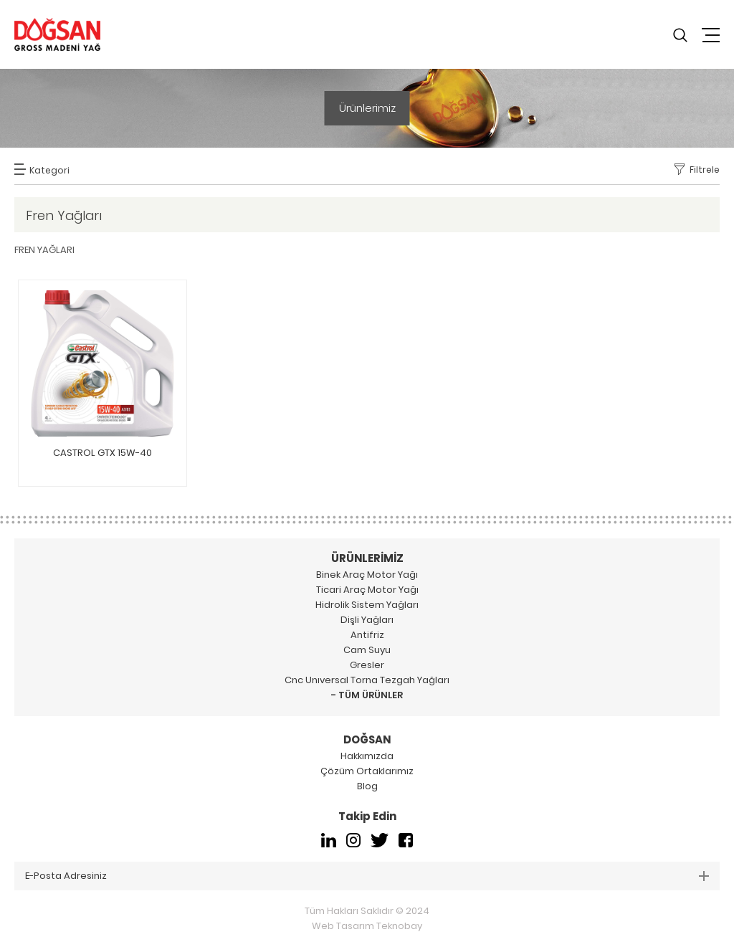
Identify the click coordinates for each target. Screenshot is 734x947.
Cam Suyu (367, 650)
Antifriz (367, 635)
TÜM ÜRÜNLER (370, 695)
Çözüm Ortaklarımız (367, 771)
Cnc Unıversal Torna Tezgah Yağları (367, 680)
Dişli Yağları (367, 620)
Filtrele (705, 169)
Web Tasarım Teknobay (367, 926)
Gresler (367, 665)
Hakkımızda (367, 756)
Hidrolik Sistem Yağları (367, 604)
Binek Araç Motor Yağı (367, 574)
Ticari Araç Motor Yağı (367, 589)
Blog (367, 786)
